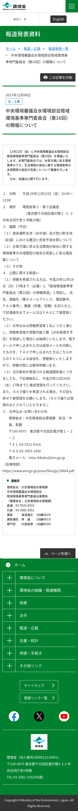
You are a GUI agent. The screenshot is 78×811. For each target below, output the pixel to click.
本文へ (17, 19)
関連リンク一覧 (35, 697)
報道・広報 (32, 48)
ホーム (11, 48)
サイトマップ (34, 685)
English (58, 19)
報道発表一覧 (58, 48)
